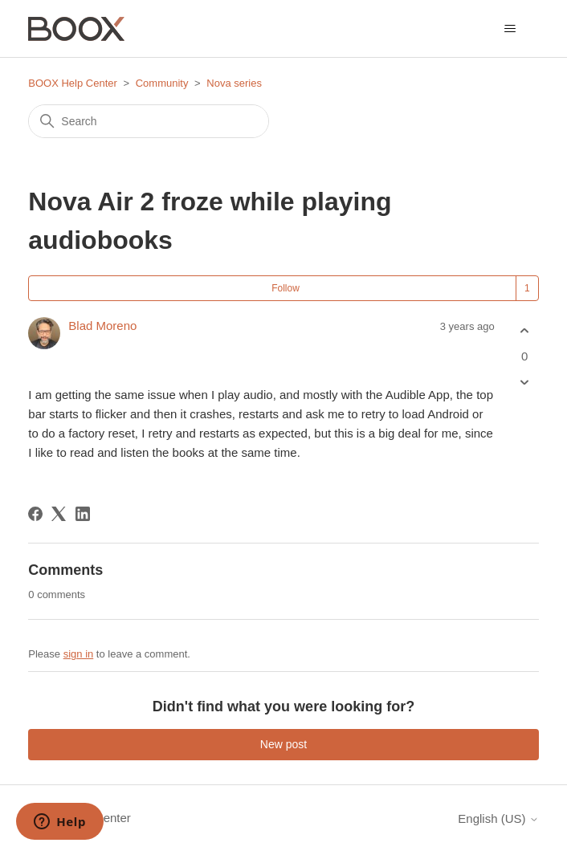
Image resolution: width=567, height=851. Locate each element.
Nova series (234, 83)
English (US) (498, 818)
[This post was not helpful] (525, 382)
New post (283, 744)
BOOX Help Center (72, 83)
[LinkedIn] (82, 514)
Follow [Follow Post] (285, 288)
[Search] (148, 121)
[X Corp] (58, 514)
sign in (78, 654)
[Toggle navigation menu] (510, 29)
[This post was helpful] (525, 331)
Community (162, 83)
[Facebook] (35, 514)
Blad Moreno (102, 325)
